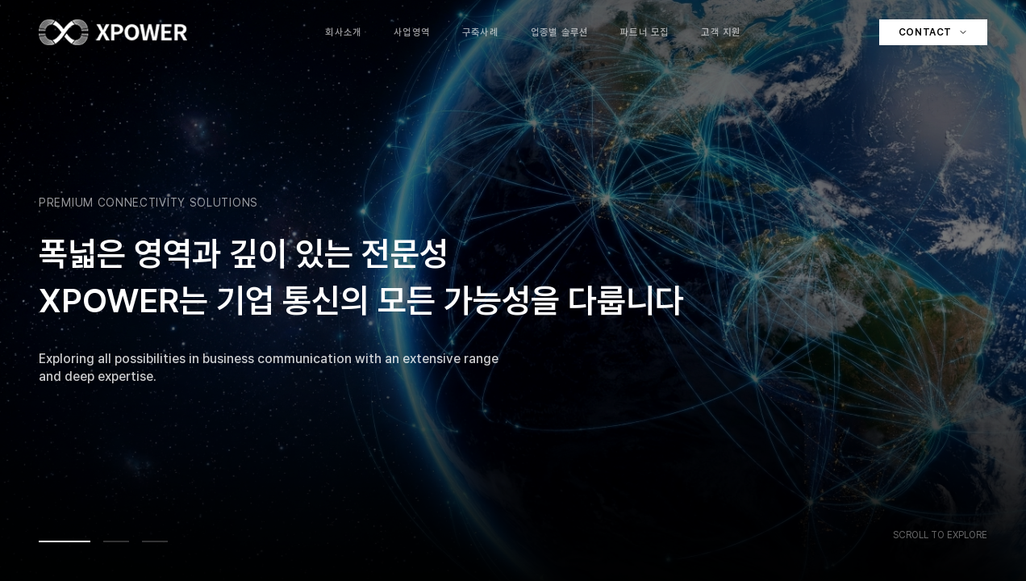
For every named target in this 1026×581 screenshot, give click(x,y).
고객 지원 (720, 32)
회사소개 (343, 32)
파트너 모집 (644, 32)
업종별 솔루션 (559, 32)
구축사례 (480, 32)
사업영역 (412, 32)
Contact (933, 32)
